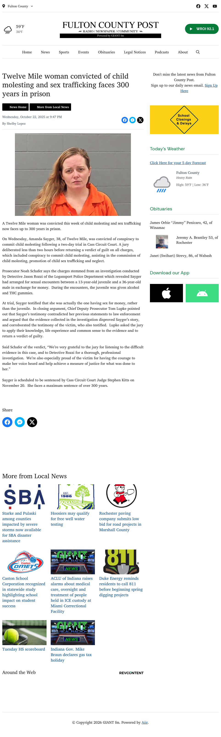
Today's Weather (167, 149)
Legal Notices (135, 52)
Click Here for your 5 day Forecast (178, 163)
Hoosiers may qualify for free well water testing (73, 506)
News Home (18, 107)
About (183, 52)
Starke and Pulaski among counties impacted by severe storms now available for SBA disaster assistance (24, 514)
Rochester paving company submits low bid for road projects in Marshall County (121, 508)
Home (27, 52)
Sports (64, 52)
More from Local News (53, 107)
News (45, 52)
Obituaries (106, 52)
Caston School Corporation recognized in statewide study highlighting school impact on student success (24, 579)
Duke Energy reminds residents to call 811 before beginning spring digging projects (121, 574)
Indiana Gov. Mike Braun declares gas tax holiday (73, 641)
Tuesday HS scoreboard (24, 636)
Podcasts (162, 52)
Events (83, 52)
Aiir (145, 722)
